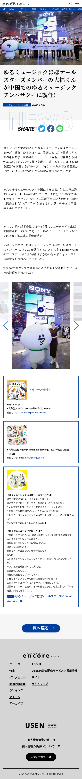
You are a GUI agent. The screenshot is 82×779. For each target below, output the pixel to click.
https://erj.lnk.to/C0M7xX (34, 412)
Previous (7, 325)
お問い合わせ (38, 756)
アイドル (14, 697)
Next (74, 325)
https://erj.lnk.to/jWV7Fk (31, 457)
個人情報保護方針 (38, 739)
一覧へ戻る (38, 628)
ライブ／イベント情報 (26, 9)
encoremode (17, 683)
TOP (3, 9)
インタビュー (17, 677)
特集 (12, 670)
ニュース (14, 664)
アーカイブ (16, 703)
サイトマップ (40, 683)
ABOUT (36, 664)
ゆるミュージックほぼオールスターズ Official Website (39, 599)
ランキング (16, 690)
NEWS (11, 9)
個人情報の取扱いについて (38, 746)
